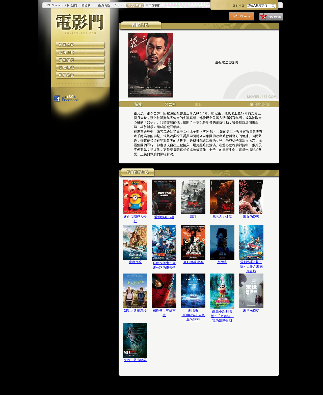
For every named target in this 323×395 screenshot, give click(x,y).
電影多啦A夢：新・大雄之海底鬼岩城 (251, 266)
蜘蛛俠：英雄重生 (164, 313)
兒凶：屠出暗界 (135, 360)
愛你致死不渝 (164, 217)
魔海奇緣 (135, 262)
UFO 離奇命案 (193, 262)
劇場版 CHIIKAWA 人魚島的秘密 (193, 315)
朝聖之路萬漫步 (135, 310)
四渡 (193, 216)
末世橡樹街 (251, 310)
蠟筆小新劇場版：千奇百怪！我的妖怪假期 (222, 316)
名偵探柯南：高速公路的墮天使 (164, 265)
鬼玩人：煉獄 (222, 216)
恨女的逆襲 (251, 216)
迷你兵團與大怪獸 (135, 219)
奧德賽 (222, 262)
